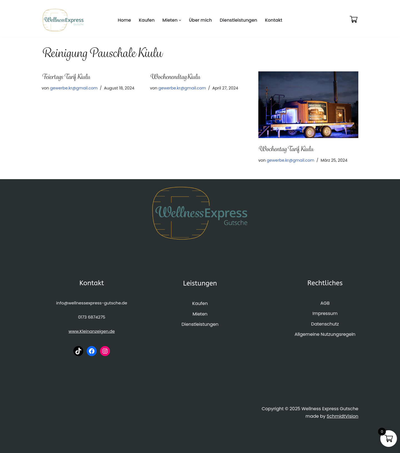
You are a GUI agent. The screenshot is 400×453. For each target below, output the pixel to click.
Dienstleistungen (238, 20)
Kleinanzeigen (94, 331)
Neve (47, 446)
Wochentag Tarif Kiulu (285, 148)
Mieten (200, 314)
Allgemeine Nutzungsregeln (324, 334)
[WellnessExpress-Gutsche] (63, 20)
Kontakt (273, 20)
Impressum (325, 313)
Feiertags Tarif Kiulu (66, 76)
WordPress (102, 446)
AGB (324, 303)
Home (124, 20)
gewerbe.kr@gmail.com (74, 88)
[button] (180, 20)
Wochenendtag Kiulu (175, 76)
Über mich (200, 20)
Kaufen (147, 20)
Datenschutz (325, 324)
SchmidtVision (342, 416)
